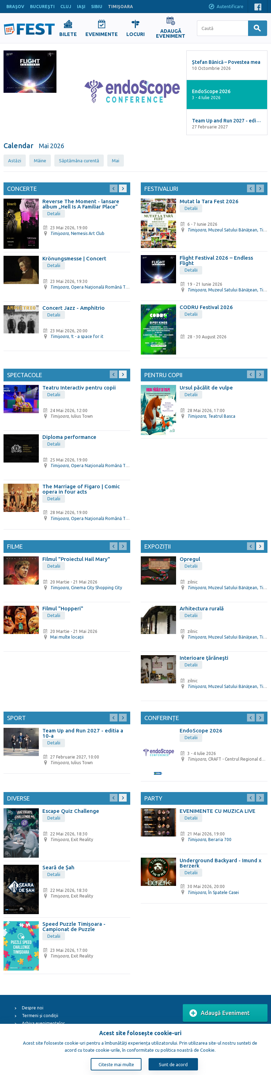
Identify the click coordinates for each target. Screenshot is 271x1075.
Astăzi (14, 160)
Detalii (53, 213)
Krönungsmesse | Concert (74, 258)
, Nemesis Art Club (77, 233)
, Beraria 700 (209, 839)
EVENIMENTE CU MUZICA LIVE (217, 811)
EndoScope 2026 (201, 730)
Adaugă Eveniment (219, 1013)
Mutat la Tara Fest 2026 (209, 201)
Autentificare (225, 7)
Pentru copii (163, 375)
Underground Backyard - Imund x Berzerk (220, 863)
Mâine (40, 160)
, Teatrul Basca (211, 416)
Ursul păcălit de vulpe (206, 387)
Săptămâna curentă (79, 160)
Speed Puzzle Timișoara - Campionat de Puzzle (74, 926)
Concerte (22, 188)
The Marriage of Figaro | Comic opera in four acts (81, 489)
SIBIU (96, 6)
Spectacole (24, 375)
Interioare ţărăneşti (204, 657)
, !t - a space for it (76, 336)
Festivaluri (161, 188)
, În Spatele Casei (213, 892)
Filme (15, 546)
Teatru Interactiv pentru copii (79, 387)
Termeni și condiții (40, 1015)
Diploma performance (69, 437)
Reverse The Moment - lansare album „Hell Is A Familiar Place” (80, 204)
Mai (115, 160)
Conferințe (161, 717)
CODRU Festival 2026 (206, 307)
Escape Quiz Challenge (70, 811)
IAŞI (81, 6)
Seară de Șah (58, 867)
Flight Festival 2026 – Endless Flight (216, 260)
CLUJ (65, 6)
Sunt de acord (173, 1064)
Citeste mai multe (116, 1064)
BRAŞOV (15, 6)
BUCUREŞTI (42, 6)
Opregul (190, 559)
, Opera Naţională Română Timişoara (96, 287)
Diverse (18, 798)
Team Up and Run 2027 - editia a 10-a (82, 733)
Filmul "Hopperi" (62, 608)
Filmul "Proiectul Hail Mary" (76, 559)
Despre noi (32, 1007)
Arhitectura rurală (202, 608)
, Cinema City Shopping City (86, 587)
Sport (16, 717)
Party (153, 798)
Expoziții (157, 546)
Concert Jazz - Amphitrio (73, 307)
